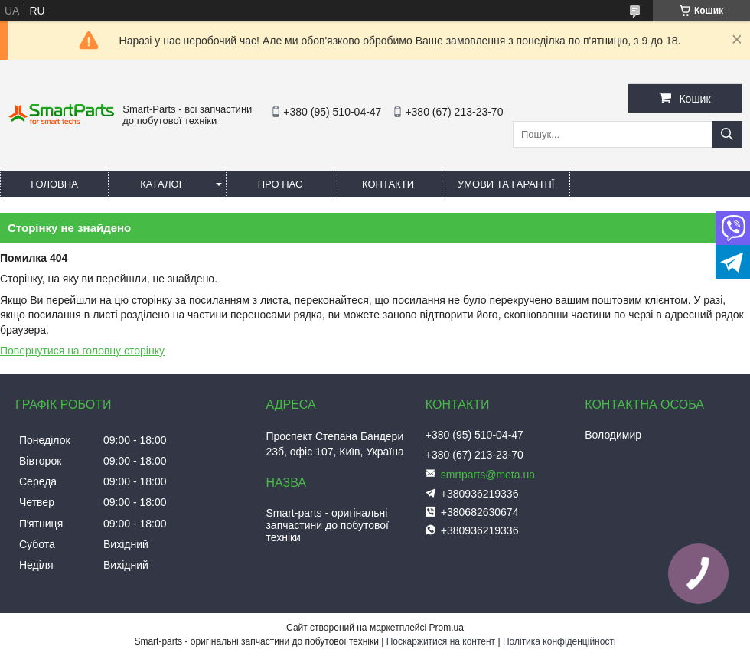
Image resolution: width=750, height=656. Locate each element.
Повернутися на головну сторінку (82, 350)
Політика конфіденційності (559, 641)
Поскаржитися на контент (440, 641)
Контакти (388, 184)
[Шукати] (727, 134)
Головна (54, 184)
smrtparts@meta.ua (488, 474)
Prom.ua (446, 627)
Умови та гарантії (506, 184)
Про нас (280, 184)
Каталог (162, 184)
